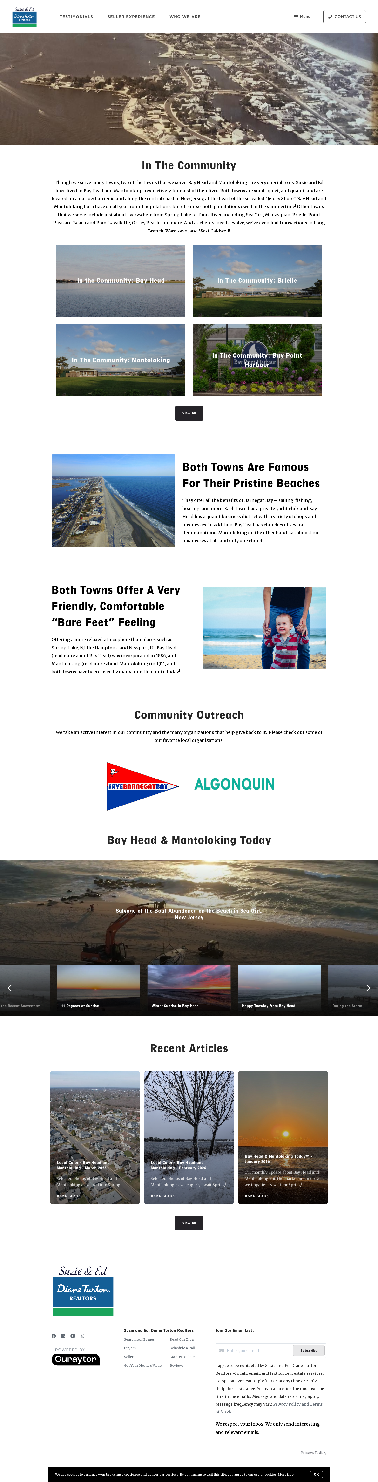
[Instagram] (82, 1336)
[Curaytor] (76, 1364)
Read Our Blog (182, 1339)
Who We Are (185, 16)
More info (286, 1475)
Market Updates (183, 1357)
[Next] (349, 988)
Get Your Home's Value (143, 1365)
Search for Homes (139, 1339)
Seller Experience (131, 16)
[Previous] (28, 988)
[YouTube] (72, 1336)
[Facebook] (54, 1336)
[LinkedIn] (63, 1336)
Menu (302, 17)
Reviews (176, 1365)
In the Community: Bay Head (121, 281)
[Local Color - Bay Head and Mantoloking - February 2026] (189, 1112)
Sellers (129, 1357)
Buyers (130, 1348)
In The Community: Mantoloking (121, 360)
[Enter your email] (258, 1350)
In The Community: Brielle (257, 281)
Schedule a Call (182, 1348)
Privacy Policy (313, 1452)
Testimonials (76, 16)
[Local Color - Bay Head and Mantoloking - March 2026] (95, 1112)
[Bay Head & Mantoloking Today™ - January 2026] (283, 1109)
